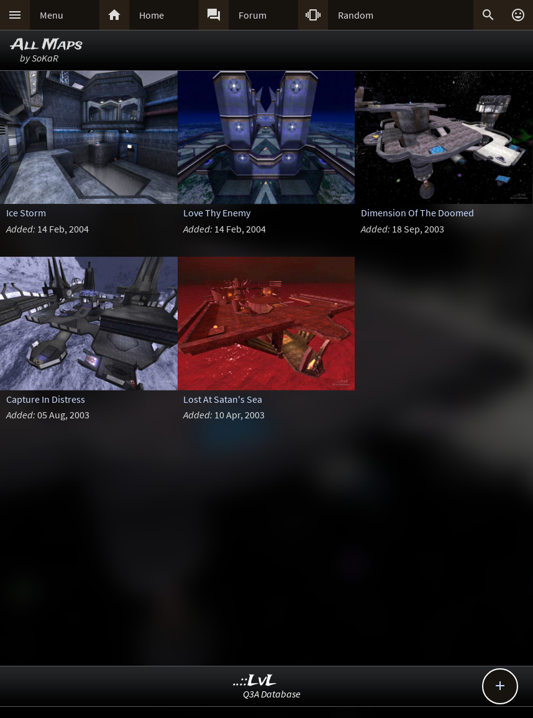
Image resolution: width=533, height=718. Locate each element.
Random (355, 15)
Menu (51, 15)
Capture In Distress (45, 399)
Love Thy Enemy (216, 212)
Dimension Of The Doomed (417, 212)
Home (151, 15)
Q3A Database (272, 694)
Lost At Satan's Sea (222, 399)
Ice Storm (26, 212)
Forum (252, 15)
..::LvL (255, 681)
